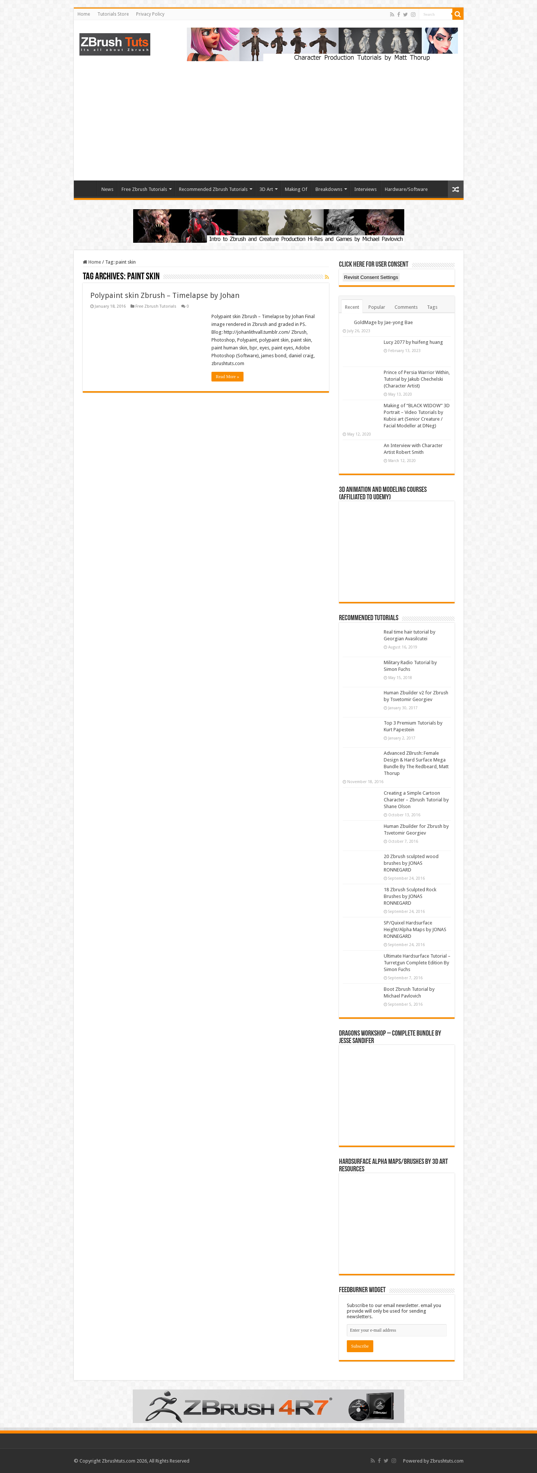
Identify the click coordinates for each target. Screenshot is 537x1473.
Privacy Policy (150, 14)
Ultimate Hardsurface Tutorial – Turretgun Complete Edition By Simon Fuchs (417, 962)
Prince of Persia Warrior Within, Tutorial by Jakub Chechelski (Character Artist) (417, 379)
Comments (406, 307)
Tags (432, 307)
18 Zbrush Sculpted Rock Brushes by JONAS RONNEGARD (410, 896)
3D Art (266, 189)
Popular (376, 307)
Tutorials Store (113, 14)
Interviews (365, 189)
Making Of (296, 189)
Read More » (227, 376)
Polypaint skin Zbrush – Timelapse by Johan (164, 295)
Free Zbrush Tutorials (144, 189)
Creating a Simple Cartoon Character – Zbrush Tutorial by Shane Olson (416, 799)
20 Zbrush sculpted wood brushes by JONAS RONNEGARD (411, 863)
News (107, 189)
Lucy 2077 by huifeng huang (413, 342)
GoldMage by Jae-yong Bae (383, 322)
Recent (352, 307)
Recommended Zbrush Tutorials (213, 189)
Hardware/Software (406, 189)
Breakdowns (328, 189)
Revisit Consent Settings (371, 277)
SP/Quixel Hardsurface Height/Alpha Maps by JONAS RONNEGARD (415, 929)
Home (84, 14)
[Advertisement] (268, 117)
